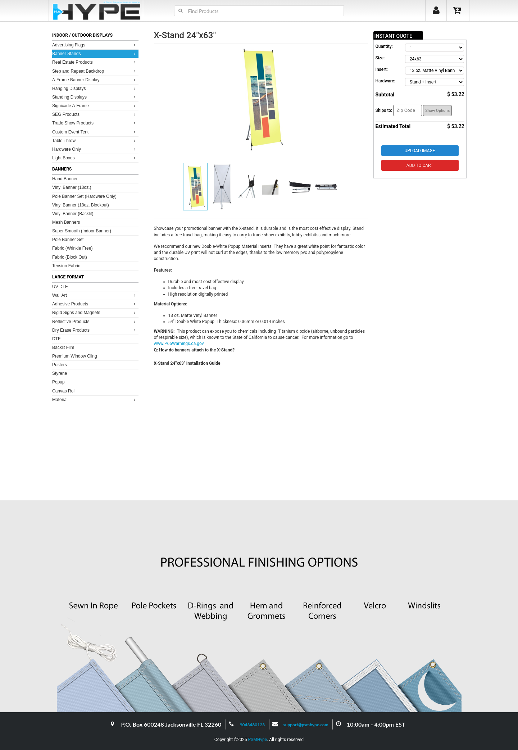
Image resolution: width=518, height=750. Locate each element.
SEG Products (94, 114)
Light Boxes (94, 157)
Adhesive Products (94, 303)
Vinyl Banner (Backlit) (73, 213)
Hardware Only (94, 149)
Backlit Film (63, 347)
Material (94, 399)
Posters (59, 364)
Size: (380, 57)
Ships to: (384, 110)
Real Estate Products (94, 62)
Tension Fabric (66, 265)
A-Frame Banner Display (94, 79)
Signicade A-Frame (94, 105)
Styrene (59, 373)
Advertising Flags (94, 44)
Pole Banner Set (67, 239)
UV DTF (60, 286)
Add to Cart (419, 165)
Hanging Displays (94, 88)
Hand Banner (65, 178)
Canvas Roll (64, 391)
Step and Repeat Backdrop (94, 71)
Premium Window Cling (74, 356)
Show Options (437, 110)
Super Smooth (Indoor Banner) (81, 230)
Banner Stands (94, 53)
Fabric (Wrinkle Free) (72, 248)
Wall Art (94, 295)
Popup (58, 382)
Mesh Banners (66, 222)
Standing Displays (94, 97)
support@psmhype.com (305, 724)
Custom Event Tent (94, 132)
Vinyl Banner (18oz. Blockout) (80, 205)
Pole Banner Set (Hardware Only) (84, 196)
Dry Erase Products (94, 330)
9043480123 (252, 724)
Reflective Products (94, 321)
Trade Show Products (94, 123)
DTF (56, 338)
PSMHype (257, 739)
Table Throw (94, 140)
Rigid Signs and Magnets (94, 312)
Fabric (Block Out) (69, 257)
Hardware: (385, 80)
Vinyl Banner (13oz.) (71, 187)
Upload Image (420, 150)
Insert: (382, 69)
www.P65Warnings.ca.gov (179, 343)
